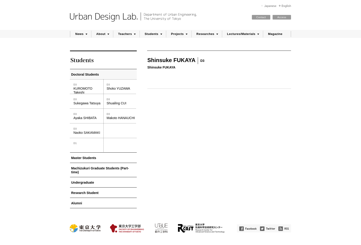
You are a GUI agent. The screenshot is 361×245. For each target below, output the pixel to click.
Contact (261, 17)
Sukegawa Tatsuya (88, 101)
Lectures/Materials (241, 34)
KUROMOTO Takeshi (88, 88)
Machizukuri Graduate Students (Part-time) (100, 170)
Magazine (275, 34)
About (100, 34)
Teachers (125, 34)
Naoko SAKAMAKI (88, 130)
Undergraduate (82, 182)
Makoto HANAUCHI (121, 116)
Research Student (85, 193)
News (79, 34)
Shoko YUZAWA (121, 86)
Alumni (76, 203)
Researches (205, 34)
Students (151, 34)
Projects (177, 34)
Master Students (83, 158)
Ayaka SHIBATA (88, 116)
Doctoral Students (85, 74)
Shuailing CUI (121, 101)
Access (281, 17)
